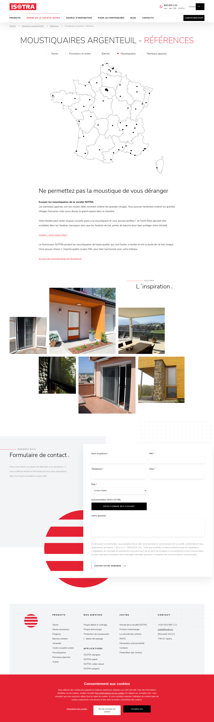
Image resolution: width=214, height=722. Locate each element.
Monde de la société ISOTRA (43, 18)
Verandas (56, 644)
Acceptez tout (137, 709)
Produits (15, 18)
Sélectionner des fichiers (119, 508)
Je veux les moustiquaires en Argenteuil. (60, 258)
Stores (54, 53)
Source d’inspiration (79, 18)
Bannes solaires (60, 639)
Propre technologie (93, 630)
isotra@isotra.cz (165, 630)
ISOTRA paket (90, 660)
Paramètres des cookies (131, 653)
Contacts (148, 18)
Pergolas (56, 635)
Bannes (106, 53)
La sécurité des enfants (130, 635)
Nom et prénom (100, 453)
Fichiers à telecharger (130, 630)
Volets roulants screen (63, 648)
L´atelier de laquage (93, 639)
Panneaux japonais (157, 53)
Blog (133, 18)
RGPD (123, 639)
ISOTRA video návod (94, 664)
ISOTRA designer (92, 655)
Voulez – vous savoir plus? (53, 235)
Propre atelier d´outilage (95, 625)
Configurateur (194, 18)
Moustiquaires (128, 53)
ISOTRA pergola (91, 669)
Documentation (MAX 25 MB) (106, 501)
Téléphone (97, 469)
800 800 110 (166, 5)
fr (199, 6)
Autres (55, 662)
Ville (152, 469)
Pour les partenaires (111, 18)
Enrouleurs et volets (80, 53)
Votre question (98, 517)
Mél (151, 453)
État (94, 485)
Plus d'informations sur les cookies (109, 693)
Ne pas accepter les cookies (107, 710)
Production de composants (96, 635)
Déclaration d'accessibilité (132, 644)
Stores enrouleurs (60, 630)
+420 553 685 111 (167, 625)
